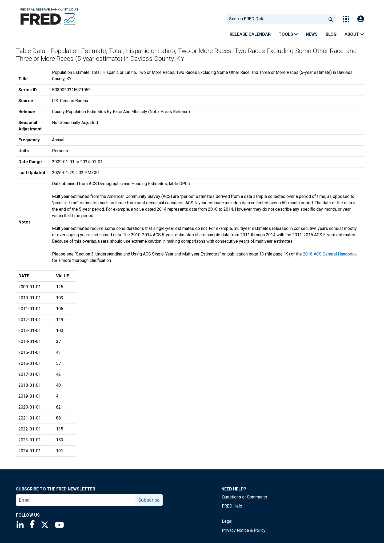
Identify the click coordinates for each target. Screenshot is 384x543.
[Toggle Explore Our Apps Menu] (346, 19)
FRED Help (232, 506)
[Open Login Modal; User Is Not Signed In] (360, 19)
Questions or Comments (244, 497)
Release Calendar (250, 34)
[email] (76, 500)
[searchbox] (277, 19)
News (312, 34)
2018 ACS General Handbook (330, 254)
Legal (227, 521)
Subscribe (149, 500)
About (354, 34)
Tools (288, 34)
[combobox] (276, 19)
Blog (331, 34)
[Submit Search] (331, 19)
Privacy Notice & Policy (244, 530)
